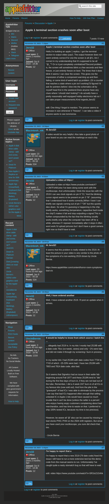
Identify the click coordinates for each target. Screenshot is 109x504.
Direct (10, 129)
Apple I (50, 23)
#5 (103, 292)
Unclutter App (13, 132)
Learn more (11, 58)
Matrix (13, 37)
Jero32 (30, 47)
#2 (103, 126)
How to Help (13, 401)
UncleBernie (33, 338)
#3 (103, 176)
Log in (27, 38)
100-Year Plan (89, 18)
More (19, 216)
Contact (100, 18)
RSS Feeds (13, 334)
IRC (12, 34)
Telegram (15, 55)
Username (11, 85)
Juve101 (9, 248)
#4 (103, 242)
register (36, 38)
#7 (103, 448)
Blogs (10, 327)
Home (7, 18)
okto (8, 268)
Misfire (14, 43)
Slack (13, 52)
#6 (103, 334)
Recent (24, 18)
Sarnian (9, 258)
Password (11, 91)
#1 (103, 43)
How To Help (75, 18)
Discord (14, 40)
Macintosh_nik (35, 130)
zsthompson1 (12, 315)
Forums (16, 18)
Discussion (40, 23)
